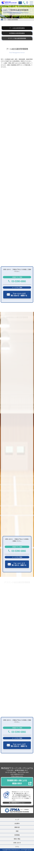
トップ (17, 819)
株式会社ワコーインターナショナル (17, 768)
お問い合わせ (17, 843)
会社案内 (17, 823)
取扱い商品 (17, 839)
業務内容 (17, 827)
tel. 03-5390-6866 (10, 772)
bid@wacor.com (19, 774)
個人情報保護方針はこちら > (17, 803)
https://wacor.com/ (17, 776)
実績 (17, 831)
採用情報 (17, 835)
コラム (17, 846)
